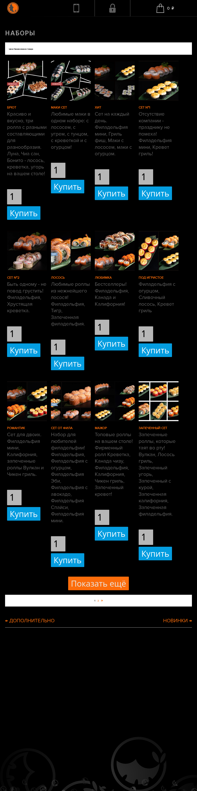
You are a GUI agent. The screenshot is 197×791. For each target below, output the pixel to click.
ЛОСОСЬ (58, 278)
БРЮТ (11, 107)
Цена (11, 49)
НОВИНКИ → (177, 621)
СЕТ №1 (144, 107)
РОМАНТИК (16, 428)
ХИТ (98, 107)
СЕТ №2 (13, 278)
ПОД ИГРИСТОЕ (151, 278)
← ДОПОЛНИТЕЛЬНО (30, 621)
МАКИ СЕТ (59, 107)
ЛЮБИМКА (103, 278)
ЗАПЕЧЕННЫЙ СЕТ (153, 428)
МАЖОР (101, 428)
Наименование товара (23, 49)
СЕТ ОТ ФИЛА (61, 428)
